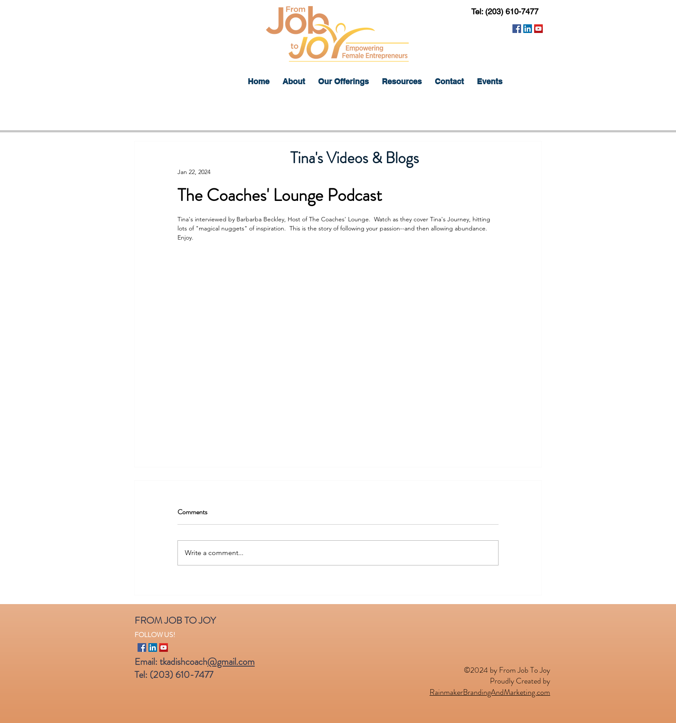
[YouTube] (538, 28)
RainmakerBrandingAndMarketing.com (490, 692)
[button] (343, 82)
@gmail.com (231, 661)
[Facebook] (516, 28)
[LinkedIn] (527, 28)
